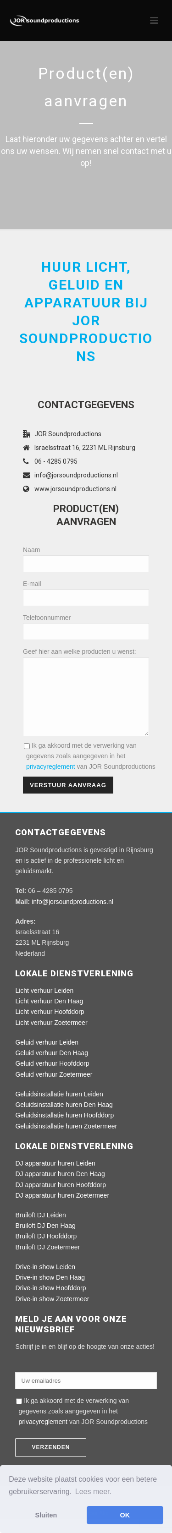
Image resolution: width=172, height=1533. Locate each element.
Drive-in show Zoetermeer (52, 1312)
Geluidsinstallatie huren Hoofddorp (64, 1129)
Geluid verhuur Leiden (46, 1056)
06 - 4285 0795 (56, 461)
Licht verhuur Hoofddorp (49, 1025)
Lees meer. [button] (93, 1491)
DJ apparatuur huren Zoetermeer (62, 1209)
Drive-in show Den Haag (50, 1291)
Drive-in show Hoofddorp (50, 1301)
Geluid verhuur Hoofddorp (52, 1077)
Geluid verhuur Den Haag (51, 1066)
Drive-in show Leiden (45, 1280)
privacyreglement (50, 780)
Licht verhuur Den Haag (49, 1014)
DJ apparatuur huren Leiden (55, 1177)
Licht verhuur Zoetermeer (51, 1036)
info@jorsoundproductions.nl (76, 475)
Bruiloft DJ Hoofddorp (46, 1250)
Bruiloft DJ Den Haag (45, 1239)
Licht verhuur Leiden (44, 1004)
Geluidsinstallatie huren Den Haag (63, 1118)
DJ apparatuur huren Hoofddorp (60, 1198)
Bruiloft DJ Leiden (40, 1228)
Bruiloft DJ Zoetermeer (47, 1261)
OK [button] (125, 1515)
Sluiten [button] (46, 1515)
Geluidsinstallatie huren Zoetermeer (66, 1140)
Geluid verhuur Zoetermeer (53, 1088)
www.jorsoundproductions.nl (75, 489)
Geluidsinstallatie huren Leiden (59, 1107)
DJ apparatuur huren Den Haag (60, 1187)
